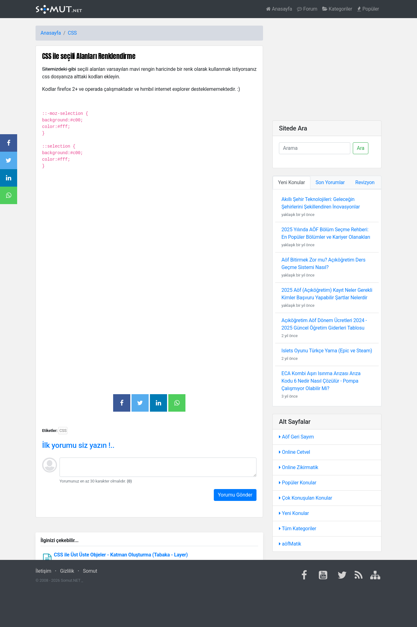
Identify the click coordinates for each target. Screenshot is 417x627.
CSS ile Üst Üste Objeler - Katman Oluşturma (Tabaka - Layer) (121, 555)
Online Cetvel (294, 452)
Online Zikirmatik (298, 467)
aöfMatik (290, 544)
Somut (90, 571)
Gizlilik (67, 571)
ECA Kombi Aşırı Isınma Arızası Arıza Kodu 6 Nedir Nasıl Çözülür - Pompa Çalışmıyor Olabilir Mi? (321, 380)
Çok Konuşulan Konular (305, 498)
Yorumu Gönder (235, 495)
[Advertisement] (149, 243)
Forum (307, 9)
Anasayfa (279, 9)
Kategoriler (337, 9)
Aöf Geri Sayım (296, 437)
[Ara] (314, 148)
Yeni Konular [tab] (291, 182)
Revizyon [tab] (365, 182)
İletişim (43, 571)
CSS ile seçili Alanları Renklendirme (89, 56)
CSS (72, 33)
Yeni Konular (294, 513)
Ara (360, 148)
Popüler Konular (297, 483)
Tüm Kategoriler (297, 528)
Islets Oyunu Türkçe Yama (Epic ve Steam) (326, 351)
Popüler (368, 9)
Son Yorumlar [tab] (330, 182)
